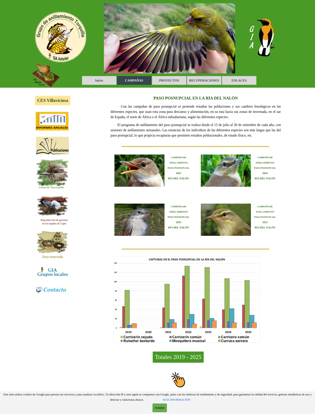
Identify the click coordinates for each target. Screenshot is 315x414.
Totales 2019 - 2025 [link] (178, 357)
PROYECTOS (169, 80)
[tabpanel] (51, 187)
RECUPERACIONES (204, 80)
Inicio (99, 80)
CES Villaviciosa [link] (52, 100)
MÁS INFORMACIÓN (176, 399)
